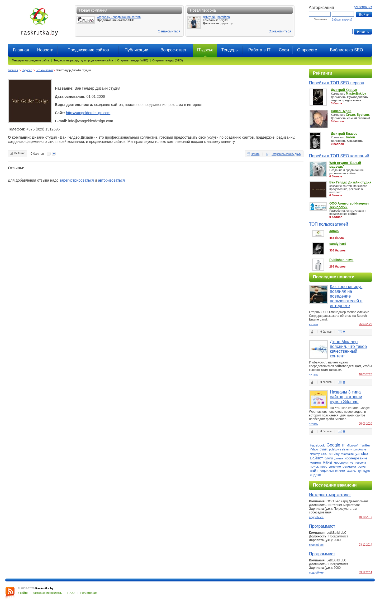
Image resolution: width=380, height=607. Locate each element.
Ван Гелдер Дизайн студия (350, 182)
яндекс (315, 475)
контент (315, 462)
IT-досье (27, 70)
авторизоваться (111, 180)
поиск (314, 466)
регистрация (363, 7)
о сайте (23, 592)
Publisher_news (341, 260)
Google (333, 445)
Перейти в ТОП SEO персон (336, 83)
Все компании (44, 70)
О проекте (307, 50)
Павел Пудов (341, 111)
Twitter (365, 445)
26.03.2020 (365, 324)
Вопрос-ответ (173, 50)
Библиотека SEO (346, 50)
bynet (323, 449)
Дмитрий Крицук (344, 90)
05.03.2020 (365, 423)
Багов (350, 137)
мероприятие (343, 462)
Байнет (316, 458)
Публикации (136, 50)
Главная (21, 50)
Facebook (317, 445)
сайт (314, 470)
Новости (45, 50)
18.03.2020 (365, 374)
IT (343, 445)
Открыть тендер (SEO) (167, 60)
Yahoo (314, 449)
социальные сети (332, 471)
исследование (356, 458)
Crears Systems (358, 114)
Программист (322, 526)
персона (360, 462)
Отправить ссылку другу (286, 154)
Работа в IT (259, 50)
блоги (329, 458)
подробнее (316, 517)
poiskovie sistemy (340, 449)
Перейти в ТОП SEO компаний (339, 156)
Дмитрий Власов (344, 133)
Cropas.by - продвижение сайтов (119, 16)
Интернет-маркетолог (330, 495)
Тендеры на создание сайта (30, 60)
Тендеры (230, 50)
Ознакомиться (169, 31)
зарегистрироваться (76, 180)
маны (327, 462)
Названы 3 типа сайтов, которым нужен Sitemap (346, 397)
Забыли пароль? (342, 19)
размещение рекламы (47, 592)
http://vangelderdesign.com (88, 113)
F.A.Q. (71, 592)
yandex (361, 453)
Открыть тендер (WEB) (132, 60)
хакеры (352, 471)
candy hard (337, 244)
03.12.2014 (365, 544)
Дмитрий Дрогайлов (216, 16)
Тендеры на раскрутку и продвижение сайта (83, 60)
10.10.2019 (365, 517)
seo (324, 453)
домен (339, 458)
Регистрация (88, 592)
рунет (362, 466)
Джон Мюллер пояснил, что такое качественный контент (348, 348)
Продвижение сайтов (88, 50)
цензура (364, 471)
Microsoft (352, 445)
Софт (284, 50)
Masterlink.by (356, 93)
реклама (349, 466)
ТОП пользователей (328, 224)
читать (313, 324)
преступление (330, 466)
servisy (334, 454)
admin (334, 231)
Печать (255, 154)
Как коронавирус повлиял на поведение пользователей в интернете (346, 296)
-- (49, 154)
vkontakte (347, 453)
